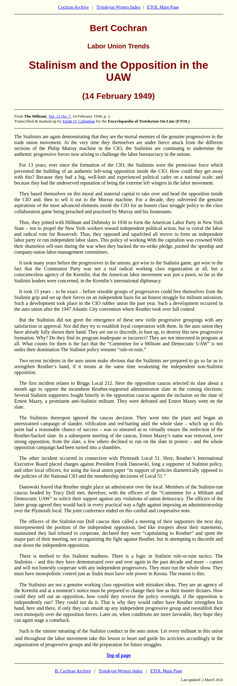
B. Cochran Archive (73, 670)
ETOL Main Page (163, 7)
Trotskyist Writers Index (118, 7)
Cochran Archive (73, 7)
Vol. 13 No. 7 (59, 116)
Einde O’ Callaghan (79, 121)
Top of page (118, 655)
